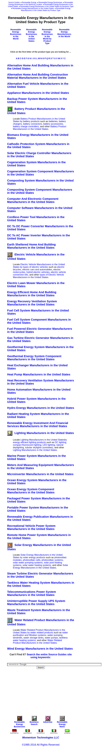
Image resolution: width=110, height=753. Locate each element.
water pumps (51, 637)
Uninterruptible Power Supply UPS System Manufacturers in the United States (36, 602)
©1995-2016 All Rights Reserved (40, 744)
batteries (53, 121)
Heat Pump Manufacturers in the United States (38, 374)
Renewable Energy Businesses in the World (15, 34)
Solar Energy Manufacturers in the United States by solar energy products (38, 556)
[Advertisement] (58, 690)
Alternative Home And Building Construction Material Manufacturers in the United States (37, 76)
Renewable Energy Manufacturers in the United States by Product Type (45, 9)
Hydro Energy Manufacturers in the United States (40, 407)
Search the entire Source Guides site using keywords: (49, 656)
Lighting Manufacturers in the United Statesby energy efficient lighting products (40, 441)
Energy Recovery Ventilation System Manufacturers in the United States (32, 303)
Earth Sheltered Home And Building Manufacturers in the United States (31, 246)
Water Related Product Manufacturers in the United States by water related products (39, 631)
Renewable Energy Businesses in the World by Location (41, 3)
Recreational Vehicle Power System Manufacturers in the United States (31, 527)
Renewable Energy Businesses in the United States (31, 35)
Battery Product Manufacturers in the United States (39, 127)
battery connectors (32, 124)
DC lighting (60, 442)
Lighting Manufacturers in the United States (40, 433)
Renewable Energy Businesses (50, 2)
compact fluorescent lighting (27, 445)
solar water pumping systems (28, 562)
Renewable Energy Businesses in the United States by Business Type (46, 6)
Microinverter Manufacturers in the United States (40, 474)
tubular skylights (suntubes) (39, 447)
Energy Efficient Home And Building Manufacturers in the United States (31, 294)
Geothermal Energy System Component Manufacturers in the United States (34, 358)
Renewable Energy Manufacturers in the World (64, 33)
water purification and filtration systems (40, 633)
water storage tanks (34, 637)
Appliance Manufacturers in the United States (38, 92)
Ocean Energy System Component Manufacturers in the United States (30, 491)
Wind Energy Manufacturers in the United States (40, 648)
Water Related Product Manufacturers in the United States (37, 641)
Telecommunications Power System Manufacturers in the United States (31, 593)
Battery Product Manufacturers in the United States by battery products (39, 120)
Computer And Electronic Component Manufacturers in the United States (32, 200)
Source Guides (14, 2)
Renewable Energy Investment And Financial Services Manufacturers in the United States (37, 424)
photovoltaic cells (31, 560)
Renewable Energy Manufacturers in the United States (33, 8)
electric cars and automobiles (37, 269)
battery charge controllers (26, 126)
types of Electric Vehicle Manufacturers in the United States (38, 275)
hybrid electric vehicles (37, 272)
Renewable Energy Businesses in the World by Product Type (47, 36)
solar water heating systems (37, 565)
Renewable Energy (29, 2)
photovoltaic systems (52, 560)
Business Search (34, 721)
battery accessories (53, 124)
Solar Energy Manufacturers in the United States (40, 566)
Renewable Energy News (62, 722)
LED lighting (49, 445)
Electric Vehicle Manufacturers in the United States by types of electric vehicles (39, 265)
